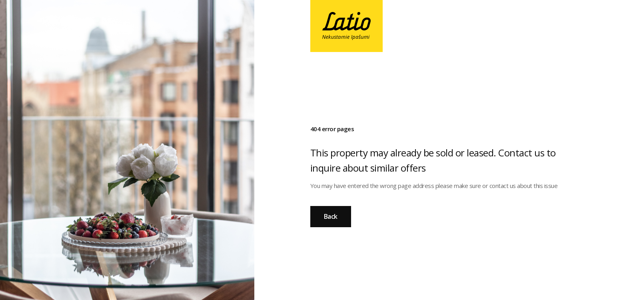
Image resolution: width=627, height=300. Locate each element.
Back (330, 216)
